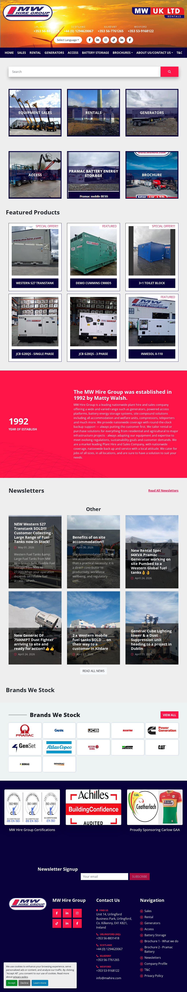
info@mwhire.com (108, 978)
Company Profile (155, 964)
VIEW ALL (169, 715)
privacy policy (20, 976)
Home (9, 53)
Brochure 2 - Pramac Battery (158, 949)
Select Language (67, 40)
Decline (24, 982)
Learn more (40, 982)
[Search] (85, 72)
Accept (11, 982)
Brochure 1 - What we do (161, 941)
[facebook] (89, 40)
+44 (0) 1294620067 (78, 31)
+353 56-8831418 (46, 31)
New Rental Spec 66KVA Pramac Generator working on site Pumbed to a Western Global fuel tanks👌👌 (151, 561)
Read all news (93, 671)
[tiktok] (113, 40)
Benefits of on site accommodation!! (88, 539)
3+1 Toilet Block (152, 283)
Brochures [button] (122, 53)
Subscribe (139, 877)
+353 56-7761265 (110, 31)
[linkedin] (97, 40)
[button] (169, 714)
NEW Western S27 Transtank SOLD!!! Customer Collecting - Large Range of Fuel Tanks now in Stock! (33, 533)
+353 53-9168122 (141, 31)
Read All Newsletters (163, 490)
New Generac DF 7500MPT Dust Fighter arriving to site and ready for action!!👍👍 (34, 642)
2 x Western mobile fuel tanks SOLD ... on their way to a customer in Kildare (91, 642)
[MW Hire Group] (28, 904)
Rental (35, 53)
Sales (21, 53)
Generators (54, 53)
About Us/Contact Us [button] (153, 53)
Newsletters (152, 958)
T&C (179, 53)
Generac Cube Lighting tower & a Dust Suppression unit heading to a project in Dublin (151, 639)
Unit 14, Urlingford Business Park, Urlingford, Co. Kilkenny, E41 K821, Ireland (114, 920)
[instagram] (105, 40)
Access (73, 53)
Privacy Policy (153, 976)
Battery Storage (95, 53)
